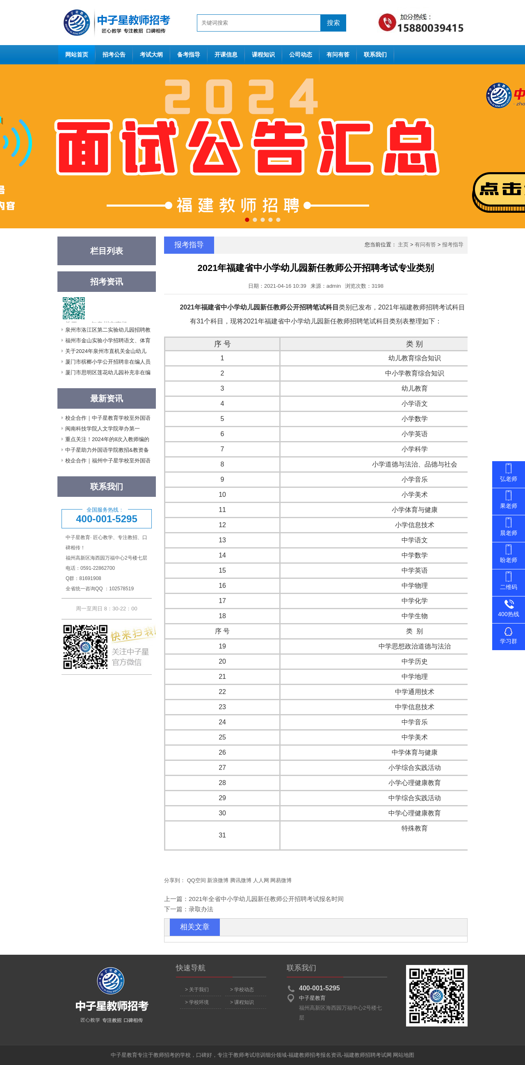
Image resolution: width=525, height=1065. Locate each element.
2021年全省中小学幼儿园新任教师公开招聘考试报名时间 (266, 898)
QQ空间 (196, 880)
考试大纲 (151, 55)
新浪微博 (217, 880)
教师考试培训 (249, 1055)
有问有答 (337, 55)
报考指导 (452, 244)
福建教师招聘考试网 (368, 1055)
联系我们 (375, 55)
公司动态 (300, 55)
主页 (403, 244)
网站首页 (114, 22)
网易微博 (281, 880)
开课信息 (226, 55)
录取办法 (201, 909)
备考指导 (188, 55)
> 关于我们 (197, 989)
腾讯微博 (240, 880)
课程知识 (263, 55)
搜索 (333, 22)
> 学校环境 (197, 1002)
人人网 (261, 880)
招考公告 (114, 55)
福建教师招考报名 (309, 1055)
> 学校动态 (242, 989)
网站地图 (403, 1055)
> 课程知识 (242, 1002)
